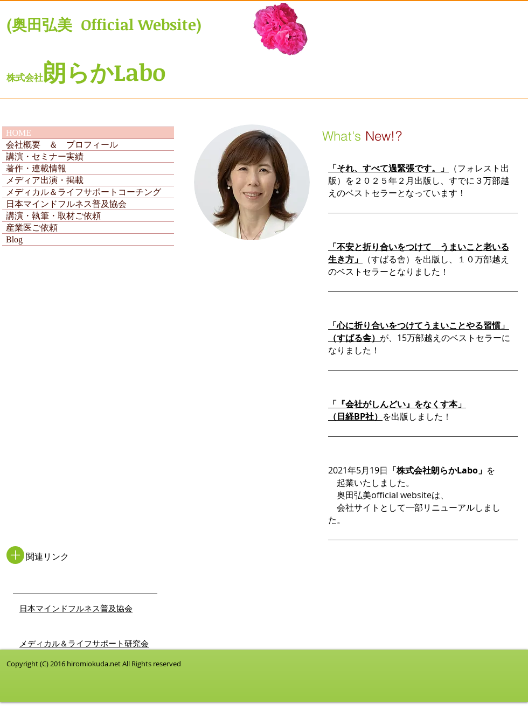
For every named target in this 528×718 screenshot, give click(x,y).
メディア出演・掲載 (45, 180)
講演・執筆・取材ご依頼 (53, 215)
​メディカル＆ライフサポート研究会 (84, 643)
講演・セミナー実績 (45, 156)
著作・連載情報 (36, 168)
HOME (18, 132)
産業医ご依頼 (32, 227)
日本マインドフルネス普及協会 (66, 203)
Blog (14, 239)
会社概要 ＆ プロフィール (62, 144)
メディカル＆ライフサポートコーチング (83, 192)
